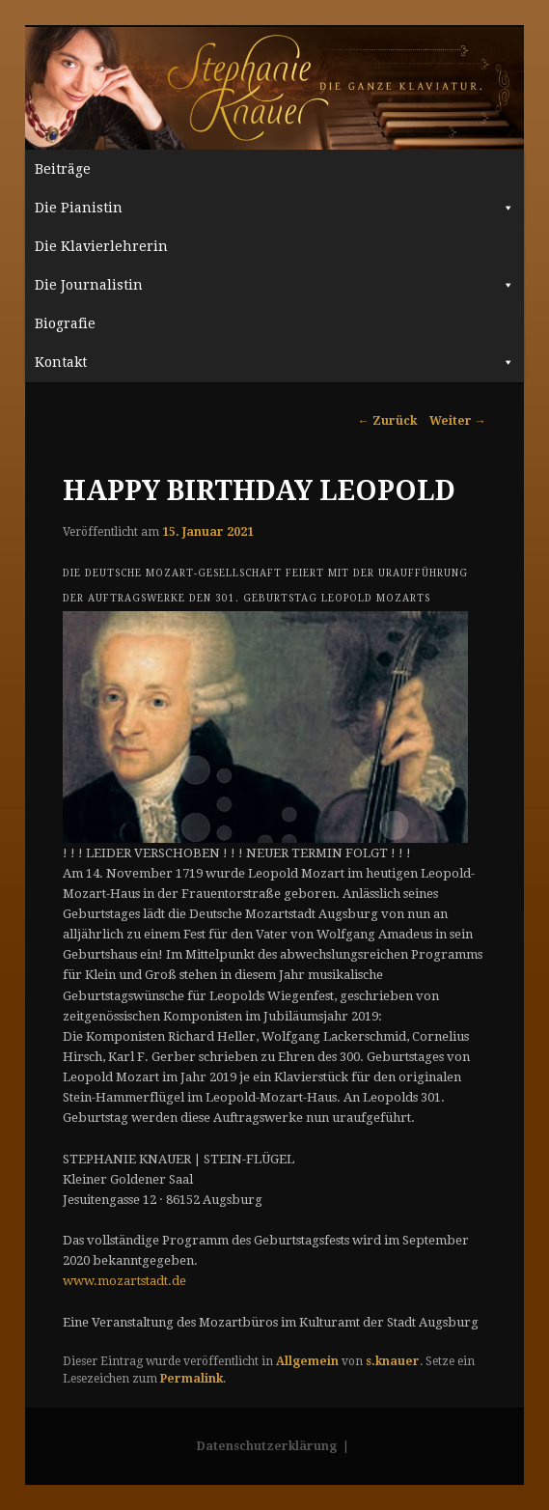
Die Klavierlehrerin (101, 246)
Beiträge (63, 169)
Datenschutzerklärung (267, 1446)
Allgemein (307, 1361)
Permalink (191, 1378)
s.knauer (393, 1361)
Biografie (65, 323)
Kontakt (274, 362)
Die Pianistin (274, 207)
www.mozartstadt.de (124, 1280)
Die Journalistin (274, 285)
